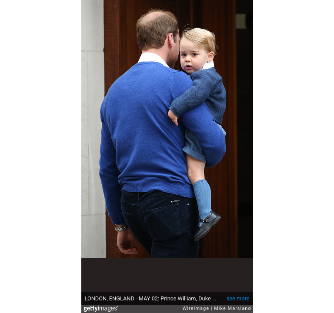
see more (238, 298)
